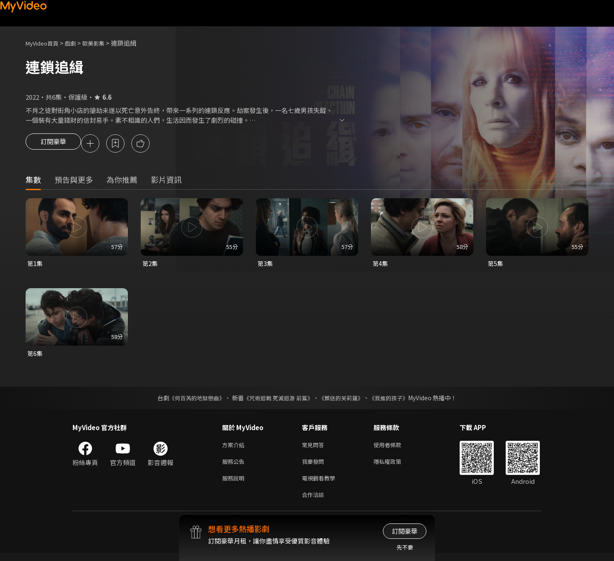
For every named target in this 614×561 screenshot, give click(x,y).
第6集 (35, 355)
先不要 (405, 547)
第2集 (150, 264)
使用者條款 (395, 448)
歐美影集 (103, 42)
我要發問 (314, 466)
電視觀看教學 (321, 484)
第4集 (381, 264)
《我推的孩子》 (395, 400)
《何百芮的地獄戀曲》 (191, 400)
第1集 (35, 264)
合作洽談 (314, 501)
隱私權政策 (395, 466)
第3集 (266, 264)
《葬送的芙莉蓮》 (344, 400)
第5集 (496, 264)
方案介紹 (235, 448)
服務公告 (235, 466)
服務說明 (235, 484)
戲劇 (77, 42)
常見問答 (314, 448)
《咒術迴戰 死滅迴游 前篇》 (277, 400)
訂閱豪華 (53, 144)
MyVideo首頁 (45, 42)
